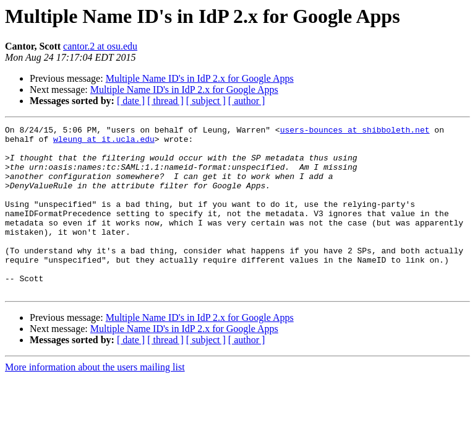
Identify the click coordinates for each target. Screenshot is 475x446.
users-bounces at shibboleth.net (355, 131)
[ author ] (246, 100)
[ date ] (131, 100)
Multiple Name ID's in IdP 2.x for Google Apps (200, 78)
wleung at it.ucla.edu (104, 142)
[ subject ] (206, 100)
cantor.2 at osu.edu (100, 46)
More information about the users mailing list (95, 400)
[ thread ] (165, 100)
